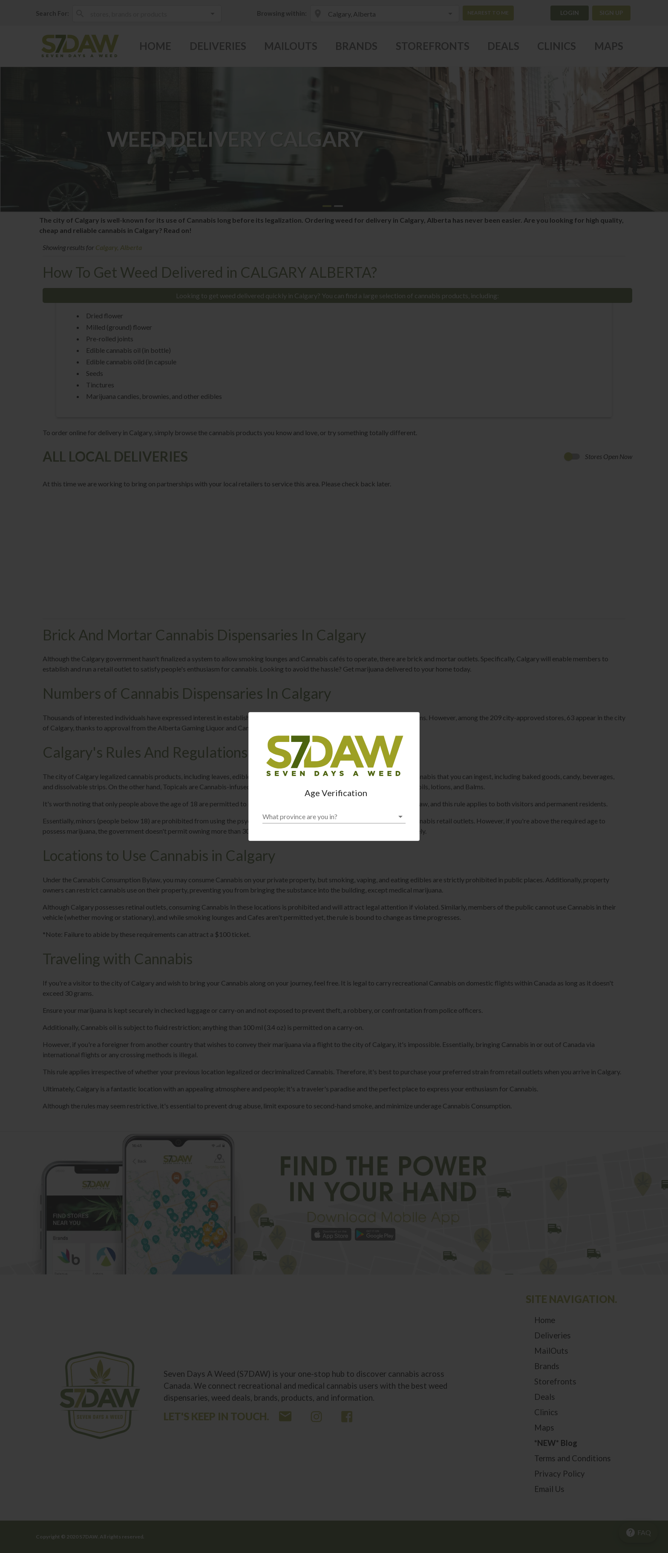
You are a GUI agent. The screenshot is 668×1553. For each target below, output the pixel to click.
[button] (334, 816)
